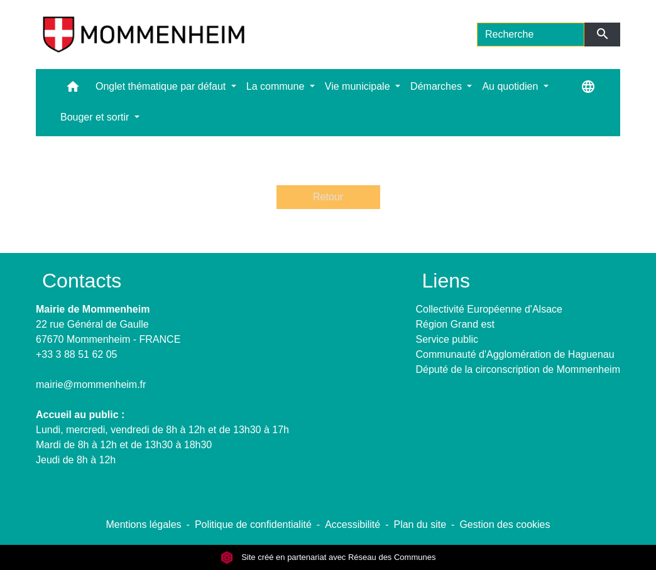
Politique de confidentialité (253, 524)
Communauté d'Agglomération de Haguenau (515, 354)
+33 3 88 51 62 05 (76, 354)
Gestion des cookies (504, 524)
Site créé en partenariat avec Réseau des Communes (328, 557)
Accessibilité (352, 524)
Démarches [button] (437, 86)
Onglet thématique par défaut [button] (162, 86)
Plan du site (419, 524)
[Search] (530, 34)
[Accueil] (143, 34)
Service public (447, 339)
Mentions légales (143, 524)
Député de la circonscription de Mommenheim (518, 369)
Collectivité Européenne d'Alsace (489, 309)
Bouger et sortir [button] (96, 117)
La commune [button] (276, 86)
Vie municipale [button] (359, 86)
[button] (72, 89)
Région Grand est (455, 324)
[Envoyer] (602, 34)
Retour (328, 196)
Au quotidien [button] (511, 86)
